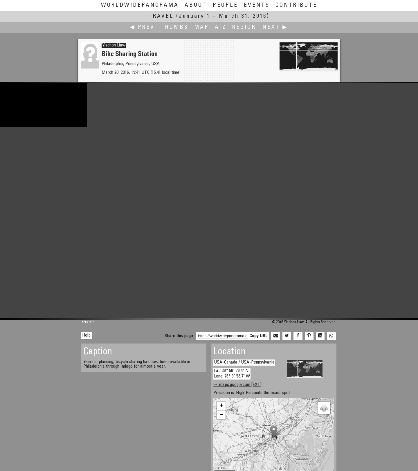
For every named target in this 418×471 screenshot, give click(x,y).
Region (244, 27)
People (225, 5)
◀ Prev (142, 27)
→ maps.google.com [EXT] (237, 384)
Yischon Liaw (114, 45)
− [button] (221, 415)
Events (257, 5)
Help (86, 335)
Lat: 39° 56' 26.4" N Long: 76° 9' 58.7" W (232, 373)
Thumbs (174, 27)
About (196, 5)
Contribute (296, 5)
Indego (126, 366)
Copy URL (258, 336)
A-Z (220, 27)
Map (201, 27)
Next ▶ (275, 27)
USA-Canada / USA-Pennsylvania (244, 362)
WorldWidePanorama (140, 5)
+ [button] (221, 406)
